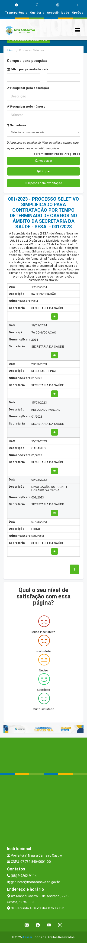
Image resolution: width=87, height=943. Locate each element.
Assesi (27, 937)
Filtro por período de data (27, 69)
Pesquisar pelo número (26, 106)
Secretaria (16, 125)
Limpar (43, 171)
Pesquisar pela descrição (28, 88)
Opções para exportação (43, 183)
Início (10, 50)
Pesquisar (43, 160)
